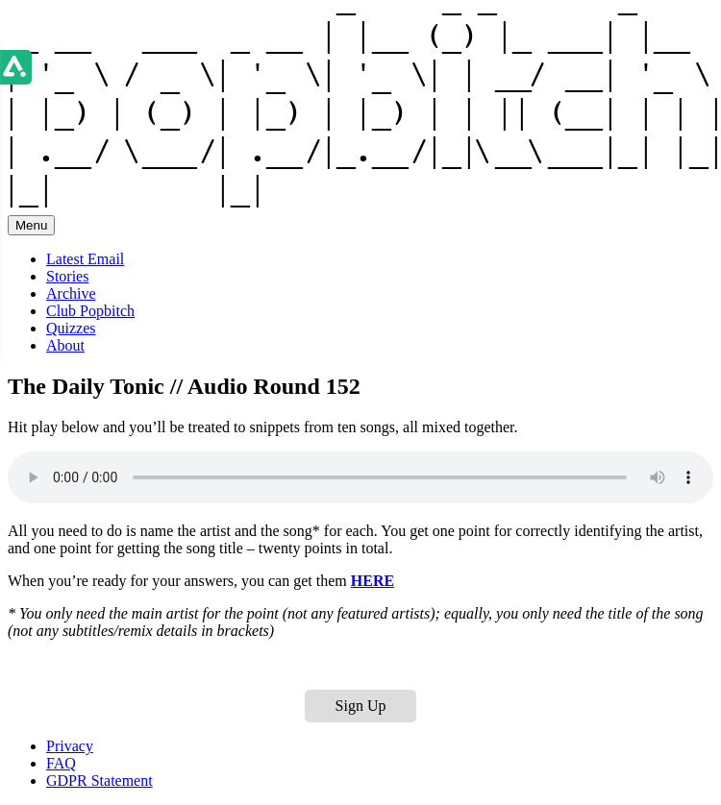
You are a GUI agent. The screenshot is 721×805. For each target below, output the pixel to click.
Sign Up (361, 705)
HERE (372, 581)
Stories (67, 276)
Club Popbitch (90, 311)
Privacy (69, 746)
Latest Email (85, 259)
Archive (71, 293)
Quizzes (71, 328)
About (65, 345)
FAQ (61, 763)
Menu (31, 225)
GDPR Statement (99, 780)
